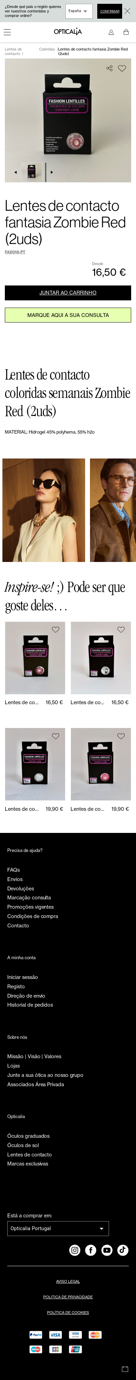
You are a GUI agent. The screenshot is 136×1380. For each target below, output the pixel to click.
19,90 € (54, 809)
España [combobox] (75, 11)
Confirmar (109, 11)
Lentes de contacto (13, 51)
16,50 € (54, 702)
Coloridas (47, 49)
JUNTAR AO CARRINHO (68, 293)
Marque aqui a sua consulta (68, 315)
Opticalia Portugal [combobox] (30, 1228)
